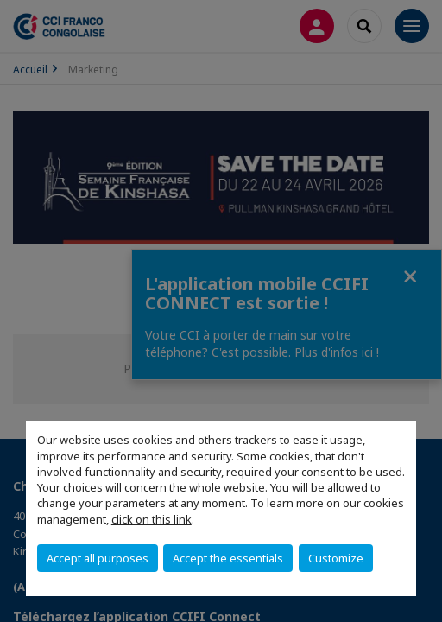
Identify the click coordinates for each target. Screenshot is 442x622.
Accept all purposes (97, 558)
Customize (335, 558)
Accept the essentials (228, 558)
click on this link (151, 519)
